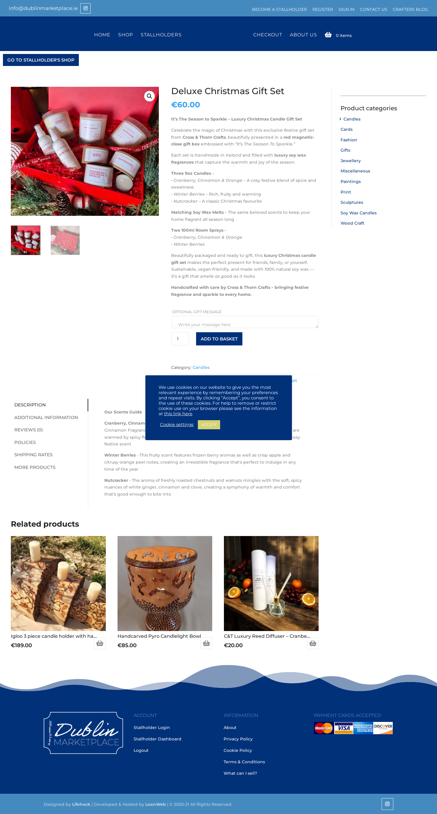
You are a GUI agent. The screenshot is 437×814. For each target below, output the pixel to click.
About (230, 727)
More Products (32, 466)
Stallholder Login (152, 727)
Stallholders (162, 34)
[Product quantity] (180, 338)
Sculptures (352, 201)
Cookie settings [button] (176, 424)
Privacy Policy (238, 738)
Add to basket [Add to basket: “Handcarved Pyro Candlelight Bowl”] (206, 643)
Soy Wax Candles (359, 212)
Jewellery (351, 160)
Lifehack (81, 804)
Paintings (351, 181)
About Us (302, 34)
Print (346, 191)
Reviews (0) (26, 429)
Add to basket (219, 338)
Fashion (349, 139)
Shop (126, 34)
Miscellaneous (355, 170)
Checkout (266, 34)
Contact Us (373, 9)
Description (28, 404)
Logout (141, 750)
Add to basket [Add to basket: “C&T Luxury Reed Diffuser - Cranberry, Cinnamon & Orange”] (313, 643)
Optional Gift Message (197, 311)
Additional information (44, 417)
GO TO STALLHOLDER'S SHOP (40, 59)
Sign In (346, 9)
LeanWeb (155, 804)
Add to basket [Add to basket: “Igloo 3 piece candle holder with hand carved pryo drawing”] (100, 643)
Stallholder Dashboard (157, 738)
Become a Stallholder (279, 9)
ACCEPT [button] (209, 424)
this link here (178, 413)
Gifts (345, 149)
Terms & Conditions (244, 761)
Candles (201, 367)
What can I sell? (240, 773)
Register (322, 9)
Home (103, 34)
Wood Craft (352, 222)
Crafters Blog (410, 9)
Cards (347, 128)
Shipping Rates (31, 454)
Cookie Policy (238, 750)
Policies (23, 442)
